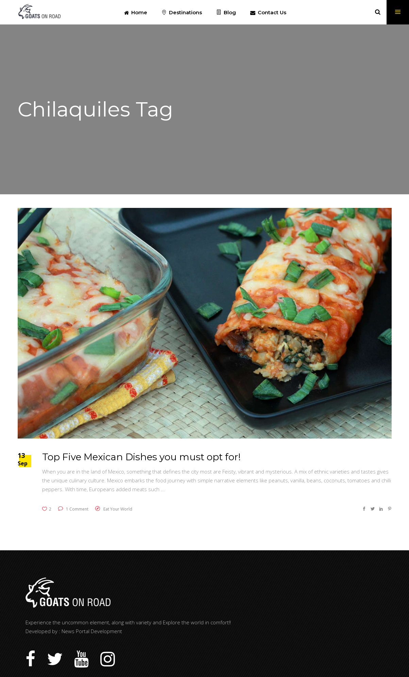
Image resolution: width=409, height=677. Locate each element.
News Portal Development (92, 631)
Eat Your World (117, 509)
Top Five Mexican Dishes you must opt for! (141, 457)
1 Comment (73, 509)
